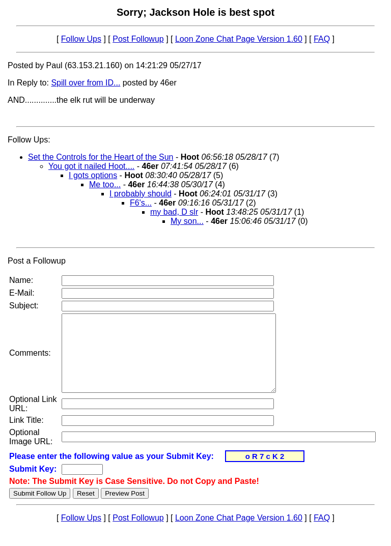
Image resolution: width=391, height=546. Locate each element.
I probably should (140, 193)
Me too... (105, 184)
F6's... (141, 202)
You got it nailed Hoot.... (91, 166)
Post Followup (138, 39)
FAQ (322, 39)
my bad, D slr (174, 212)
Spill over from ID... (85, 82)
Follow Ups (81, 39)
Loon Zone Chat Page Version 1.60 (238, 39)
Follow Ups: (29, 139)
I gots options (93, 175)
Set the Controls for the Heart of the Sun (101, 157)
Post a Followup (37, 260)
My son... (187, 221)
